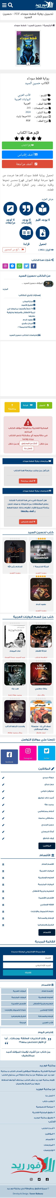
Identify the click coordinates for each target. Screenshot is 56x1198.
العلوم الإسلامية (28, 878)
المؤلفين (44, 769)
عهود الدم (29, 319)
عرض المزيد (47, 199)
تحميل (44, 405)
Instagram (28, 758)
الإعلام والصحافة (28, 918)
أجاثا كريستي (28, 832)
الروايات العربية (22, 99)
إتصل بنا (28, 448)
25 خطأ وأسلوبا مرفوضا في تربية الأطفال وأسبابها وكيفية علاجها (21, 312)
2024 (28, 112)
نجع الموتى (29, 301)
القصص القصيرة (28, 898)
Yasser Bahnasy (36, 1193)
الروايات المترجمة (28, 885)
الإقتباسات (49, 1150)
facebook (9, 762)
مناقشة (12, 407)
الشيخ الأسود (28, 305)
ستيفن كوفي (28, 791)
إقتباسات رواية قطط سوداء (37, 490)
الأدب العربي (24, 95)
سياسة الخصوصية (45, 1106)
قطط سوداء (20, 25)
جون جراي (28, 785)
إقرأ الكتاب (27, 145)
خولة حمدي (28, 778)
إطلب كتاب (48, 1101)
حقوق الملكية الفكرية (43, 1112)
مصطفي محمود (28, 818)
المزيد (5, 289)
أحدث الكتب (48, 1128)
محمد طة (28, 805)
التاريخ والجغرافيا (28, 925)
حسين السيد (34, 25)
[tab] (44, 211)
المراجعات (49, 1145)
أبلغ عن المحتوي (29, 443)
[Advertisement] (27, 368)
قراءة (28, 405)
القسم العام (28, 864)
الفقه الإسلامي (28, 905)
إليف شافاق (28, 839)
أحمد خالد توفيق (28, 798)
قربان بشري (28, 323)
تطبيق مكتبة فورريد (44, 1117)
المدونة (23, 1022)
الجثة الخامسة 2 (26, 327)
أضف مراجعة (27, 164)
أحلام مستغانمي (28, 812)
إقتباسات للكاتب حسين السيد (24, 335)
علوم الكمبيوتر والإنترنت (28, 912)
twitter (46, 758)
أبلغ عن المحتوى (14, 250)
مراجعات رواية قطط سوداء (37, 461)
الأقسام (45, 855)
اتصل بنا (50, 1095)
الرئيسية (49, 25)
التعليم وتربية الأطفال (28, 891)
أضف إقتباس (27, 154)
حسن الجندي (28, 825)
